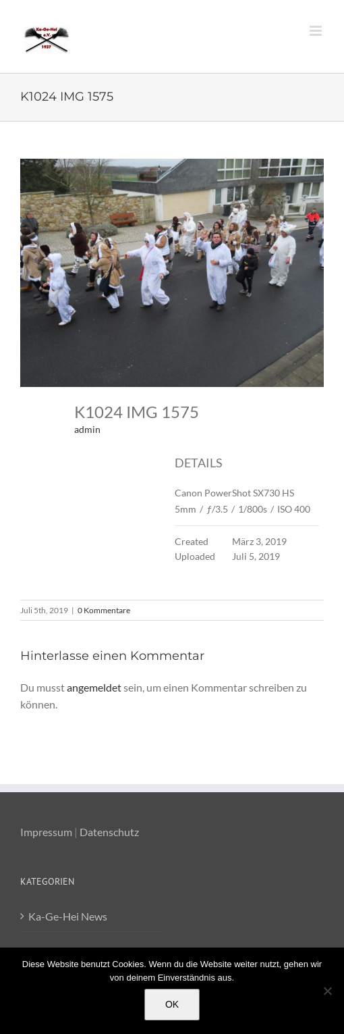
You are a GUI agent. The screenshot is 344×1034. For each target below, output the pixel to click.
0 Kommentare (104, 610)
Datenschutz (109, 831)
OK (172, 1004)
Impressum (46, 831)
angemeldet (94, 687)
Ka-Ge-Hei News (67, 916)
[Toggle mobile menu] (317, 31)
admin (87, 429)
